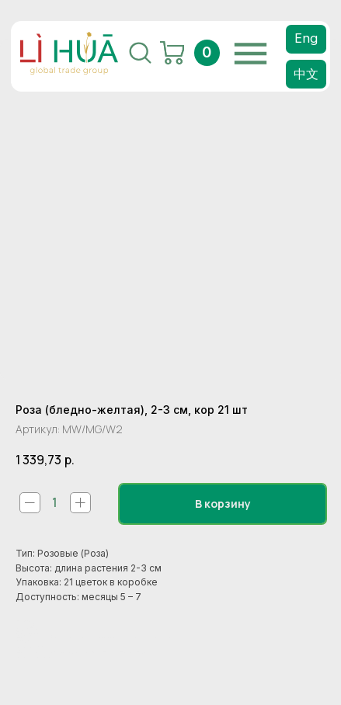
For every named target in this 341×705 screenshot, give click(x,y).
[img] (250, 53)
